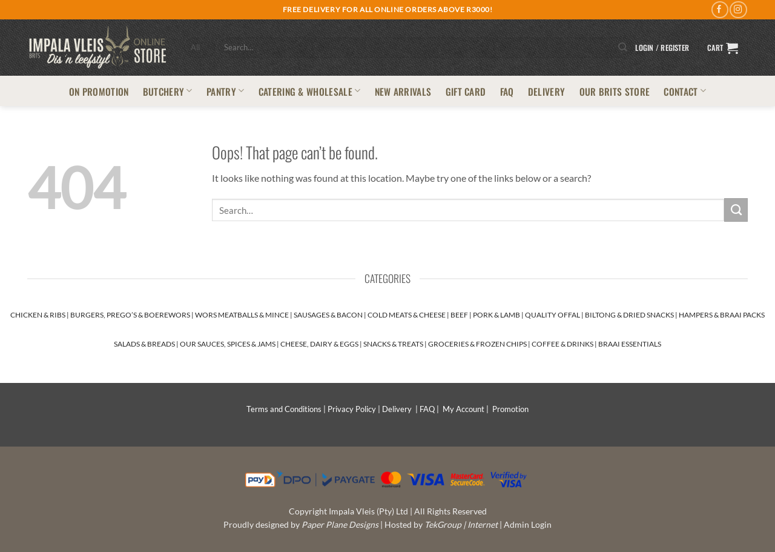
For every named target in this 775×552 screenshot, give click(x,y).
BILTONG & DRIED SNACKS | (632, 314)
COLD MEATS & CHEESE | (409, 314)
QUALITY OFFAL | (555, 314)
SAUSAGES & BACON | (331, 314)
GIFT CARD (466, 91)
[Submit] (623, 48)
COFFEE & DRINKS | (565, 343)
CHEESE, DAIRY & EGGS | (321, 343)
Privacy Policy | (355, 409)
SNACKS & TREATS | (395, 343)
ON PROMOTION (99, 91)
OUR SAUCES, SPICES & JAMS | (230, 343)
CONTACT (685, 91)
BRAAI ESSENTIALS (629, 343)
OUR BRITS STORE (614, 91)
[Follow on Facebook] (719, 10)
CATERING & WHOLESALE (310, 91)
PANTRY (225, 91)
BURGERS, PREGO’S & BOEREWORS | (132, 314)
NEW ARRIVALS (403, 91)
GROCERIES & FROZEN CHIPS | (480, 343)
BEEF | (461, 314)
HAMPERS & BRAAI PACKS (722, 314)
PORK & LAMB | (499, 314)
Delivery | (401, 409)
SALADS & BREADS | (147, 343)
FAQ (507, 91)
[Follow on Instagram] (738, 10)
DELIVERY (546, 91)
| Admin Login (526, 524)
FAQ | (431, 409)
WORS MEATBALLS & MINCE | (244, 314)
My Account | (467, 409)
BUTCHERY (168, 91)
